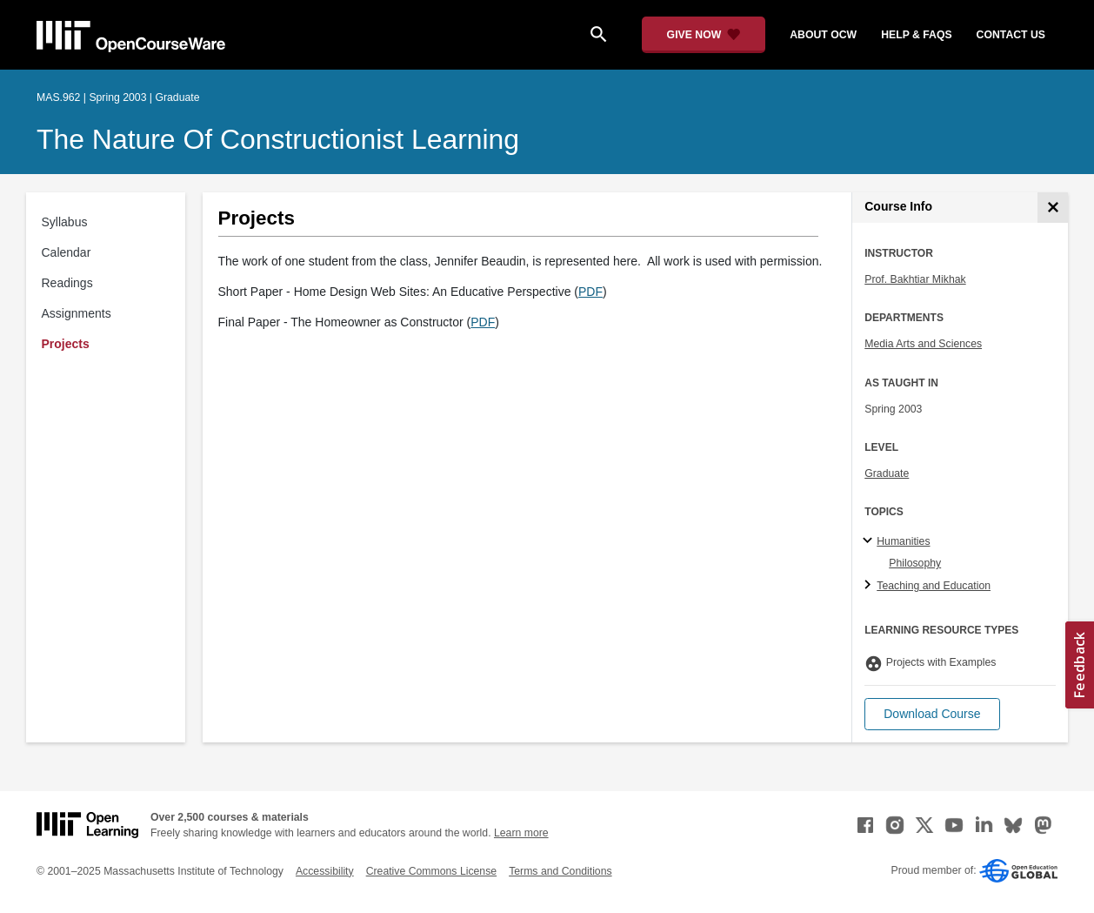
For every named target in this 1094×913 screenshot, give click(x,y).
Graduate (886, 473)
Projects (66, 344)
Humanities (903, 541)
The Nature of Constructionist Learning (278, 139)
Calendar (66, 252)
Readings (67, 283)
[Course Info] (1052, 207)
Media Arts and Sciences (923, 344)
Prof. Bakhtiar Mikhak (914, 279)
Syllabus (65, 222)
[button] (931, 714)
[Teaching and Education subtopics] (870, 585)
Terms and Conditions (560, 871)
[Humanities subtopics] (870, 541)
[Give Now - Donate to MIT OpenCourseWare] (704, 35)
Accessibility (325, 871)
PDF (590, 292)
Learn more (521, 833)
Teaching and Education (934, 586)
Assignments (76, 313)
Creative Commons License (431, 871)
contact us (1011, 35)
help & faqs (916, 35)
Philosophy (915, 563)
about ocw (823, 35)
